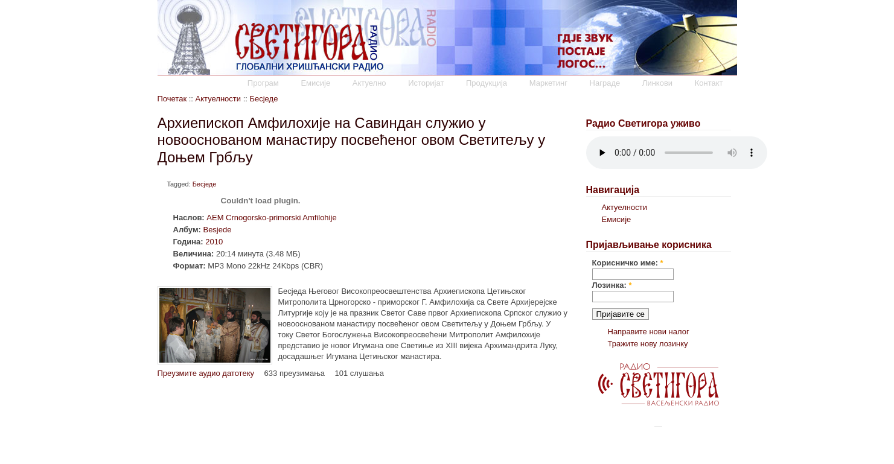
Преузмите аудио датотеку (206, 373)
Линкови (657, 82)
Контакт (709, 82)
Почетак (172, 98)
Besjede (217, 229)
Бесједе (263, 98)
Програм (263, 82)
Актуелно (369, 82)
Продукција (486, 82)
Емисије (315, 82)
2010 (214, 241)
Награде (605, 82)
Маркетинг (548, 82)
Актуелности (218, 98)
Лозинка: (612, 285)
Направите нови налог (648, 331)
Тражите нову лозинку (648, 343)
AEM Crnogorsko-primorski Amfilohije (271, 217)
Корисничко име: (627, 262)
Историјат (426, 82)
